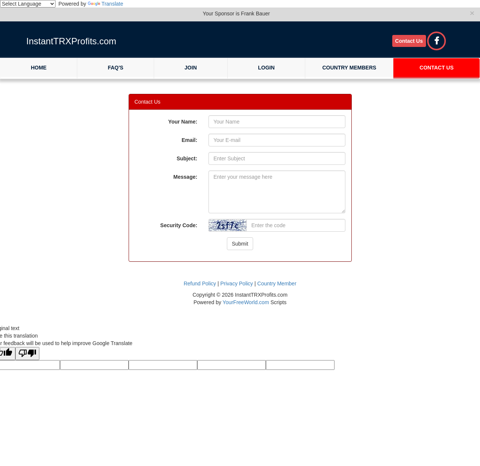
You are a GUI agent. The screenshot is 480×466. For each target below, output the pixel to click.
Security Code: (178, 225)
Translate (105, 4)
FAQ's (115, 68)
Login (266, 68)
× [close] (472, 13)
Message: (185, 177)
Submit (240, 244)
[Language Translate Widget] (28, 4)
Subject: (187, 158)
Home (38, 68)
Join (190, 68)
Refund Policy (200, 284)
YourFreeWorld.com (246, 302)
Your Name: (183, 122)
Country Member (276, 284)
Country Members (349, 68)
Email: (189, 140)
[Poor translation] (27, 353)
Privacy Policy (236, 284)
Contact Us (409, 41)
